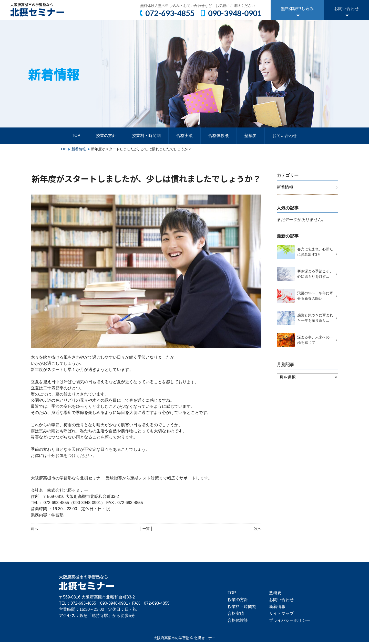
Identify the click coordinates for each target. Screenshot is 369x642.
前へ (34, 529)
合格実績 (184, 135)
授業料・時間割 (146, 135)
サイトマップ (281, 613)
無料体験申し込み (297, 8)
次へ (257, 529)
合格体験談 (218, 135)
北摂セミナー (205, 638)
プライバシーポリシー (289, 620)
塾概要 (250, 135)
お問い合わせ (346, 8)
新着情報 (78, 149)
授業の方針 (106, 135)
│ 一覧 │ (146, 529)
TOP (76, 135)
